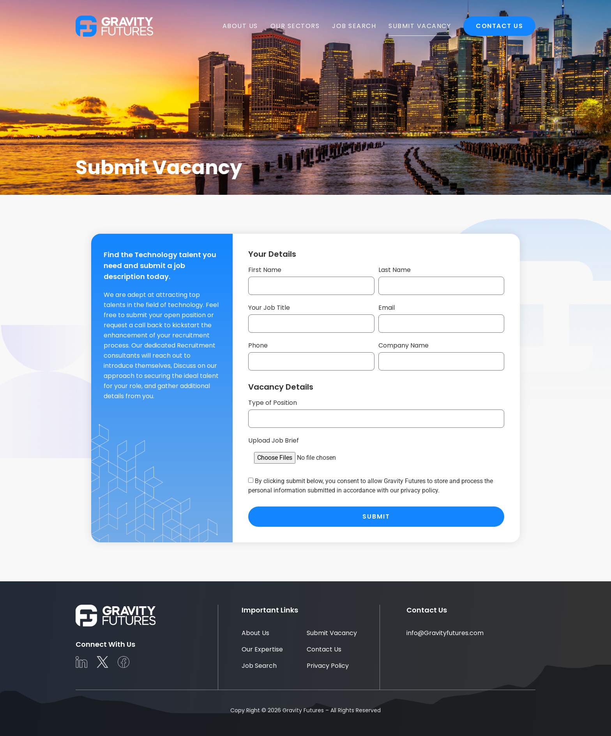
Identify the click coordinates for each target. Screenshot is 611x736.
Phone (258, 345)
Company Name (403, 345)
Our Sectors (295, 25)
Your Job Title (269, 307)
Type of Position (272, 402)
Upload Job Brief (273, 440)
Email (386, 307)
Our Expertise (262, 649)
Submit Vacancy (419, 25)
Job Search (354, 25)
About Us (240, 25)
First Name (264, 269)
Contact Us (499, 25)
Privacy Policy (328, 665)
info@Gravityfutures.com (445, 632)
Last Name (394, 269)
